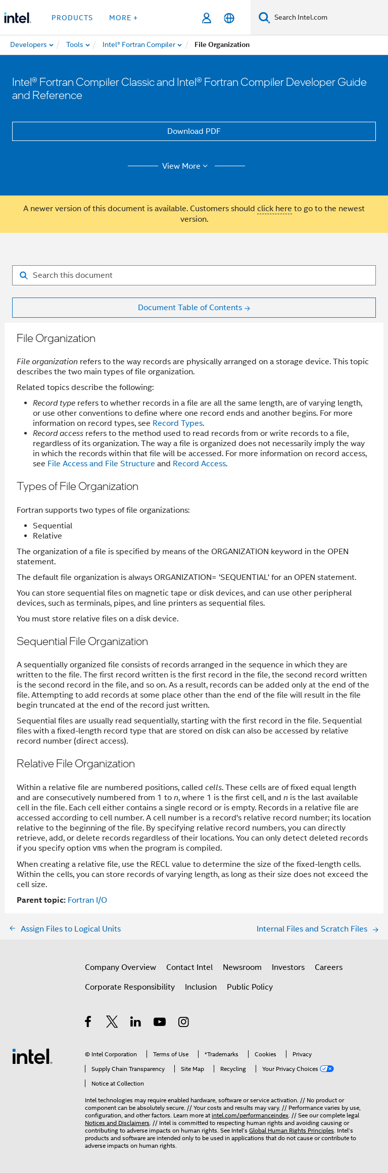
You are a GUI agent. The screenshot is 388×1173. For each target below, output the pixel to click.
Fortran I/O (87, 900)
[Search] (264, 17)
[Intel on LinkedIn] (136, 1023)
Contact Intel (189, 967)
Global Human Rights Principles (291, 1130)
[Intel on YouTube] (160, 1023)
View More (186, 166)
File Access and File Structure (101, 464)
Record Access (199, 464)
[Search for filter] (194, 275)
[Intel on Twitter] (112, 1023)
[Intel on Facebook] (88, 1023)
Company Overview (120, 967)
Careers (329, 967)
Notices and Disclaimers (117, 1123)
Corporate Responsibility (130, 987)
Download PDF (194, 131)
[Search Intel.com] (329, 18)
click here (274, 209)
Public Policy (250, 987)
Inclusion (201, 987)
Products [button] (72, 17)
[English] (229, 18)
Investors (288, 967)
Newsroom (242, 967)
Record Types (178, 423)
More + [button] (123, 17)
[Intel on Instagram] (184, 1023)
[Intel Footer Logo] (32, 1056)
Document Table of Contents (190, 308)
